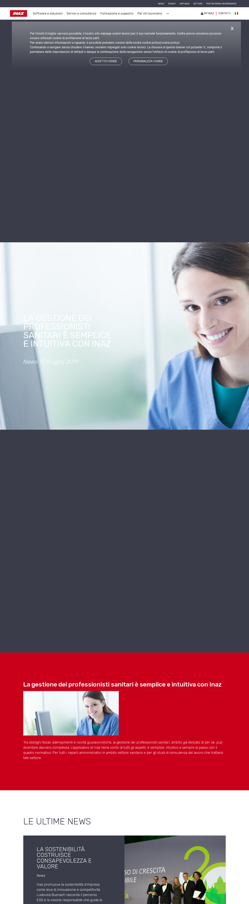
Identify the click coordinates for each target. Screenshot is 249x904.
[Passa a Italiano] (236, 13)
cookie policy (170, 42)
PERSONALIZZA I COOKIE (148, 61)
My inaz (207, 13)
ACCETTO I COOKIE (106, 61)
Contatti (224, 13)
